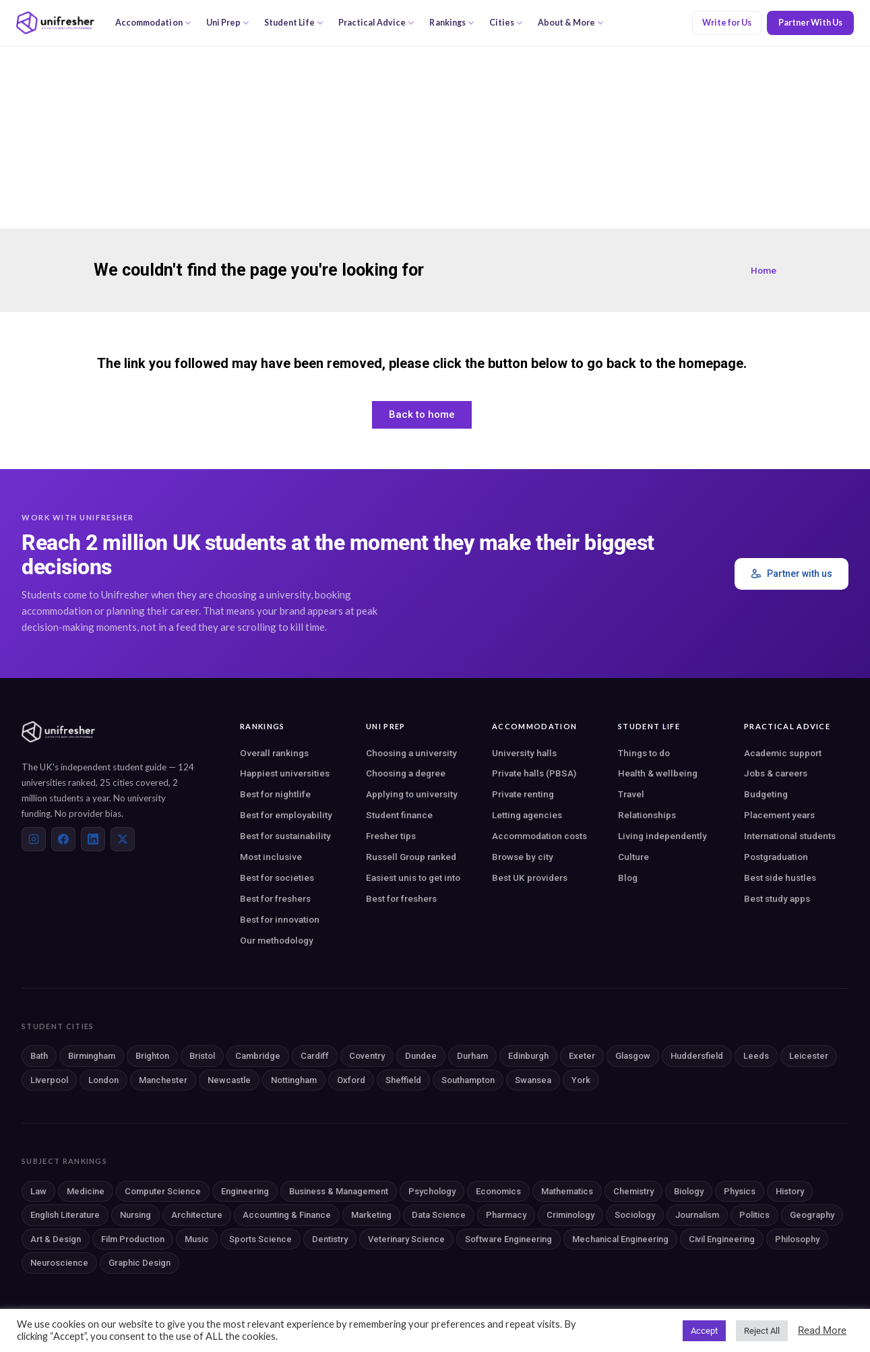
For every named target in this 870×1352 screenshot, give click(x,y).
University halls (524, 752)
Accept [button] (704, 1331)
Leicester (808, 1056)
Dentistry (330, 1239)
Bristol (202, 1056)
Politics (754, 1215)
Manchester (163, 1080)
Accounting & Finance (287, 1215)
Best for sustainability (285, 835)
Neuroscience (59, 1263)
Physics (739, 1191)
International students (790, 835)
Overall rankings (274, 752)
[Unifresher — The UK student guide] (55, 22)
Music (197, 1239)
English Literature (65, 1215)
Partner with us (791, 574)
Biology (689, 1191)
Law (38, 1191)
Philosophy (797, 1239)
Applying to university (412, 794)
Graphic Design (139, 1263)
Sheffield (403, 1080)
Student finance (399, 814)
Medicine (85, 1191)
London (103, 1080)
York (580, 1080)
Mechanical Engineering (620, 1239)
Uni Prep (227, 23)
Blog (628, 877)
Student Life (293, 23)
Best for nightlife (275, 794)
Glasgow (632, 1056)
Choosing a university (411, 752)
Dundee (421, 1056)
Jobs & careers (775, 773)
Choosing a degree (405, 773)
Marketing (371, 1215)
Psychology (432, 1191)
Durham (472, 1056)
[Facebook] (63, 839)
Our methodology (276, 940)
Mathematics (567, 1191)
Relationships (647, 814)
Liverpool (49, 1080)
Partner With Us (810, 23)
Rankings (451, 23)
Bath (39, 1056)
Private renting (523, 794)
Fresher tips (391, 835)
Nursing (135, 1215)
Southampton (468, 1080)
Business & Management (338, 1191)
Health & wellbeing (657, 773)
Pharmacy (506, 1215)
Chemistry (633, 1191)
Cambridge (257, 1056)
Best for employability (286, 814)
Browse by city (522, 856)
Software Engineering (508, 1239)
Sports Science (260, 1239)
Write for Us (726, 23)
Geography (812, 1215)
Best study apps (777, 898)
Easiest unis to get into (413, 877)
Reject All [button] (762, 1331)
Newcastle (229, 1080)
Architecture (196, 1215)
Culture (633, 856)
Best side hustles (780, 877)
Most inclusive (271, 856)
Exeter (582, 1056)
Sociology (635, 1215)
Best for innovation (279, 919)
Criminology (570, 1215)
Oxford (351, 1080)
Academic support (782, 752)
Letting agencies (527, 814)
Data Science (439, 1215)
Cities (506, 23)
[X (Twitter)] (123, 839)
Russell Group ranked (411, 856)
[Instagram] (34, 839)
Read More (822, 1330)
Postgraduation (776, 856)
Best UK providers (529, 877)
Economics (498, 1191)
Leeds (756, 1056)
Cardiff (315, 1056)
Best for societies (277, 877)
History (790, 1191)
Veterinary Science (406, 1239)
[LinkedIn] (93, 839)
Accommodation (153, 23)
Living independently (662, 835)
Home (763, 270)
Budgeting (766, 794)
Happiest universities (285, 773)
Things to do (644, 752)
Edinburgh (528, 1056)
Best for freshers (275, 898)
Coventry (367, 1056)
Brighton (152, 1056)
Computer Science (163, 1191)
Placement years (779, 814)
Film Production (132, 1239)
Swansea (533, 1080)
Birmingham (91, 1056)
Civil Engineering (722, 1239)
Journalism (697, 1215)
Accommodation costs (539, 835)
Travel (631, 794)
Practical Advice (376, 23)
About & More (571, 23)
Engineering (245, 1191)
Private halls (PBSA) (534, 773)
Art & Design (55, 1239)
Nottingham (294, 1080)
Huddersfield (697, 1056)
